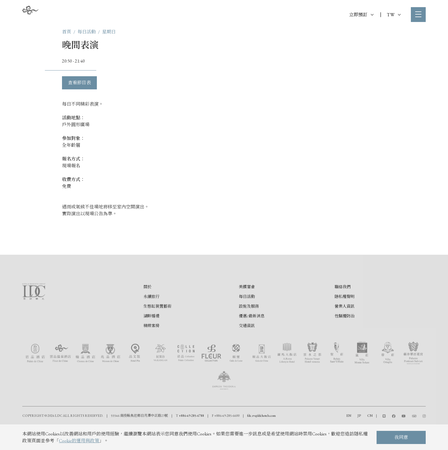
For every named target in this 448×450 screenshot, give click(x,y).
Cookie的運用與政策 (79, 441)
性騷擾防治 (345, 339)
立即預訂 (361, 15)
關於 (147, 310)
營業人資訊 (345, 330)
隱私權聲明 (345, 320)
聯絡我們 (343, 310)
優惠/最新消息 (252, 339)
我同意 (401, 437)
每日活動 (86, 32)
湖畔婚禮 (151, 339)
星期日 (109, 32)
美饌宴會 (247, 310)
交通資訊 (247, 349)
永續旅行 (151, 320)
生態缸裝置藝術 (157, 330)
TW (394, 15)
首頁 (66, 32)
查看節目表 (79, 83)
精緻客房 (151, 349)
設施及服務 (249, 330)
